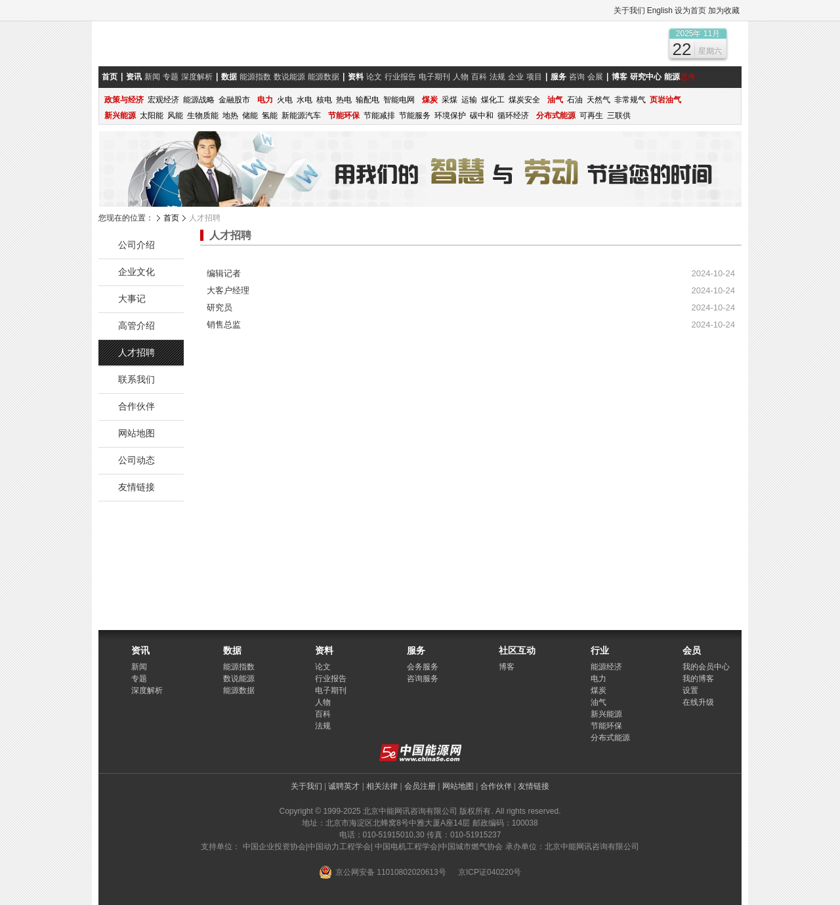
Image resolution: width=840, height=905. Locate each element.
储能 (250, 115)
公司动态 (136, 460)
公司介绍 (136, 245)
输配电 (367, 99)
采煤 (449, 99)
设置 (690, 690)
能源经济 (606, 666)
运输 (469, 99)
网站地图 (136, 433)
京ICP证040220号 (489, 872)
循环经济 (513, 115)
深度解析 (197, 76)
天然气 (598, 99)
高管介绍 (136, 325)
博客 (506, 666)
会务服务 (422, 666)
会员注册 (420, 786)
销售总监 (224, 324)
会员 (691, 650)
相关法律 (382, 786)
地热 (230, 115)
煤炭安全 (524, 99)
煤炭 (598, 690)
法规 (497, 76)
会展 (595, 76)
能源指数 (255, 76)
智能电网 (399, 99)
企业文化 (136, 271)
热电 (344, 99)
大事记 (132, 298)
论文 (374, 76)
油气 (598, 702)
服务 (416, 650)
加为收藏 (724, 10)
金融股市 (234, 99)
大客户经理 (228, 290)
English (660, 10)
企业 (516, 76)
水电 (304, 99)
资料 (324, 650)
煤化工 (493, 99)
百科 (479, 76)
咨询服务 (422, 678)
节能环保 (606, 725)
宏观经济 (163, 99)
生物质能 (203, 115)
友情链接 (136, 487)
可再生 (591, 115)
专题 (170, 76)
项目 (534, 76)
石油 (575, 99)
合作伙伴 (136, 406)
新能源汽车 (301, 115)
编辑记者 (224, 273)
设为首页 (690, 10)
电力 (598, 678)
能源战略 (199, 99)
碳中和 (482, 115)
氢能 (270, 115)
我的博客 (698, 678)
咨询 (577, 76)
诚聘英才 (344, 786)
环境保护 (450, 115)
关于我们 (629, 10)
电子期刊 (434, 76)
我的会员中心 (706, 666)
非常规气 (630, 99)
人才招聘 (136, 352)
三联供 (619, 115)
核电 (324, 99)
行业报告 (400, 76)
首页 (171, 217)
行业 (600, 650)
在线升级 (698, 702)
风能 (175, 115)
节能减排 (379, 115)
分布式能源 (610, 737)
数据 (232, 650)
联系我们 (136, 379)
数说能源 (289, 76)
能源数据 (323, 76)
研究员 (219, 307)
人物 (461, 76)
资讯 (140, 650)
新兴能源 (606, 714)
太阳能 (151, 115)
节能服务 (414, 115)
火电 (285, 99)
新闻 (152, 76)
